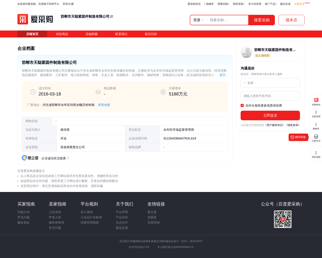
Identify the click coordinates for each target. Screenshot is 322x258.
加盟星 (152, 217)
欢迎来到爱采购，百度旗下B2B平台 (38, 3)
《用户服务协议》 (274, 125)
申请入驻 (55, 217)
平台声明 (122, 212)
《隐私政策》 (293, 125)
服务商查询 (56, 222)
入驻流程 (55, 212)
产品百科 (122, 217)
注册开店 (299, 3)
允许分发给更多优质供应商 (261, 105)
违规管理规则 (89, 222)
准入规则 (86, 212)
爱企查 (152, 212)
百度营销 (153, 222)
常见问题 (23, 217)
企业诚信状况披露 (55, 158)
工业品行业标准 (91, 217)
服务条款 (23, 222)
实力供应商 (254, 3)
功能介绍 (23, 212)
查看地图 (104, 104)
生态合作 (122, 222)
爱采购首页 (194, 3)
